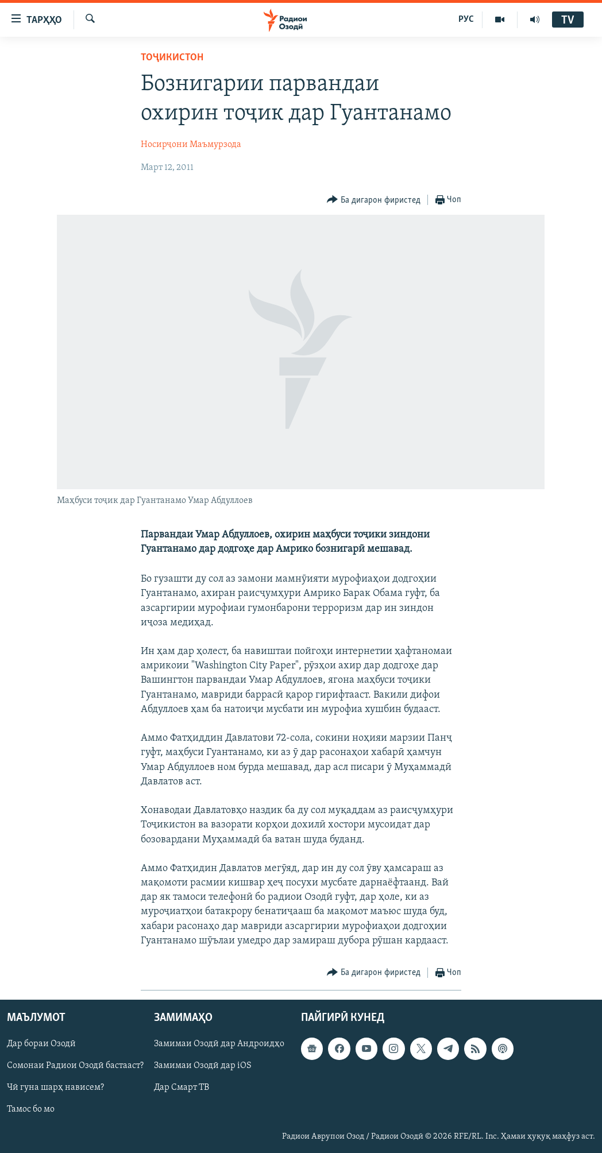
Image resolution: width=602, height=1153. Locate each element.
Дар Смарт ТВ (181, 1088)
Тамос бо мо (31, 1110)
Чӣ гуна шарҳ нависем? (55, 1088)
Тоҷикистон (172, 57)
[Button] (373, 200)
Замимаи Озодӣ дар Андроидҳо (219, 1043)
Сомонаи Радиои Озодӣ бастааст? (75, 1066)
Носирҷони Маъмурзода (191, 144)
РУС (466, 19)
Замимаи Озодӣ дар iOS (203, 1066)
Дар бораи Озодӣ (41, 1043)
